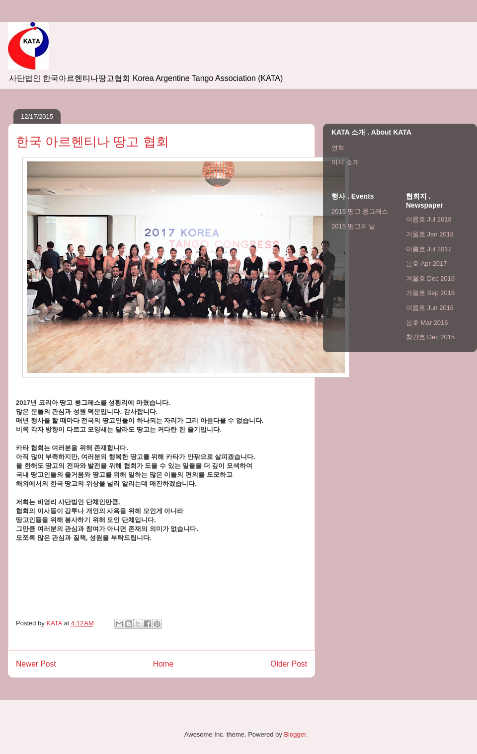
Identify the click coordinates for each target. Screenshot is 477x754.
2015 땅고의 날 (353, 226)
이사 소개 (345, 162)
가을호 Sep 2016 (430, 293)
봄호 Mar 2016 (427, 322)
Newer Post (36, 664)
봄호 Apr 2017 (426, 263)
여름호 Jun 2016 (430, 307)
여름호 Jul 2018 (429, 219)
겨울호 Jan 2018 (430, 234)
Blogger (295, 734)
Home (163, 664)
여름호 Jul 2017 (429, 249)
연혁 (337, 147)
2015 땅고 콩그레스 (359, 211)
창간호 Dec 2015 (430, 337)
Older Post (288, 664)
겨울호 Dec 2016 (430, 278)
